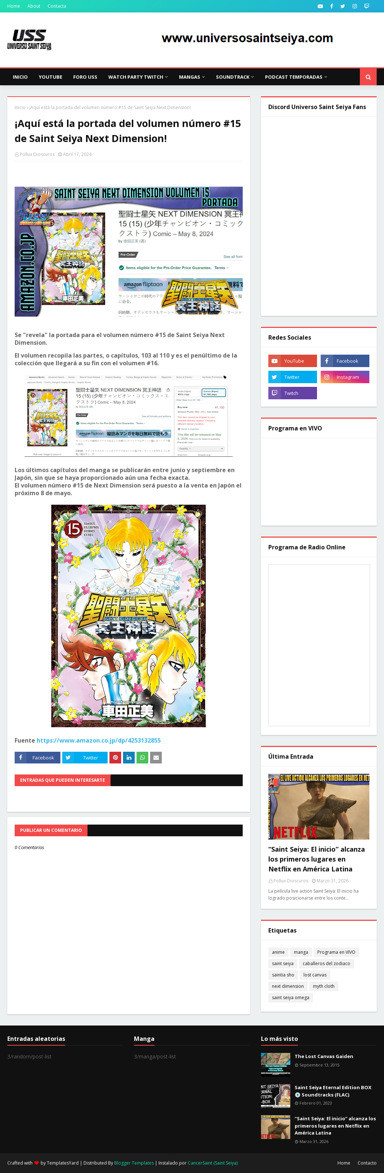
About (33, 6)
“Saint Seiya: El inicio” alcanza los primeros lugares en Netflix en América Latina (316, 859)
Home (13, 6)
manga (301, 952)
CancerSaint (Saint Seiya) (213, 1163)
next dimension (288, 986)
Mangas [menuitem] (189, 77)
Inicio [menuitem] (20, 77)
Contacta (57, 6)
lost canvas (315, 975)
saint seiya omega (290, 997)
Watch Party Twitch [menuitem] (135, 77)
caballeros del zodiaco (326, 963)
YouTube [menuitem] (50, 77)
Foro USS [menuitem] (85, 77)
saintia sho (283, 975)
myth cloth (324, 986)
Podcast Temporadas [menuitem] (294, 77)
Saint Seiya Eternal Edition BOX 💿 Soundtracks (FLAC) (333, 1091)
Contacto (367, 1163)
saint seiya (283, 963)
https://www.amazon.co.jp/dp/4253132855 (99, 740)
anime (278, 952)
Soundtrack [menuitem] (232, 77)
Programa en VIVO (336, 952)
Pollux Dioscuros (37, 154)
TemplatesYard (63, 1163)
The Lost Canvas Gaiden (324, 1056)
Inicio (20, 107)
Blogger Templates (134, 1163)
